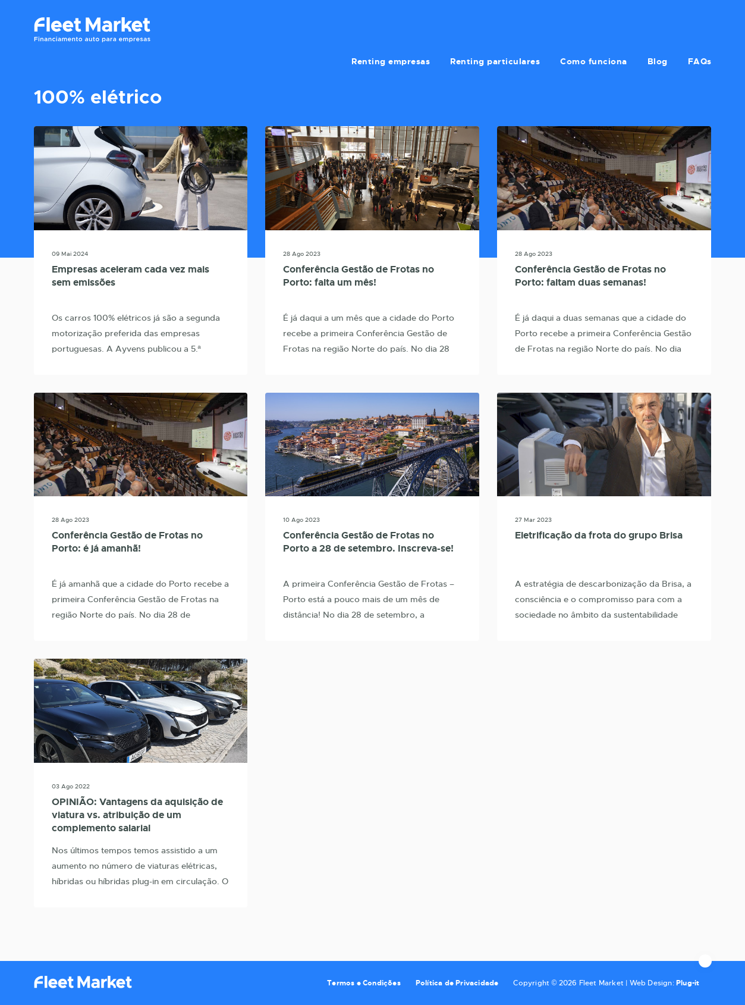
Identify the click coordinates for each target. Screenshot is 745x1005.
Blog (660, 28)
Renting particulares (502, 28)
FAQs (700, 28)
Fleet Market (92, 29)
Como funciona (598, 28)
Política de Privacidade (457, 983)
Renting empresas (400, 28)
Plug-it (687, 983)
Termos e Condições (364, 983)
